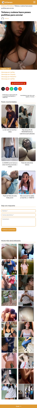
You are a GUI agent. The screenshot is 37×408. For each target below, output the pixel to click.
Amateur (11, 6)
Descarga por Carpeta (8, 74)
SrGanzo (4, 6)
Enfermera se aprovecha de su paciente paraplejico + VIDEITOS (9, 96)
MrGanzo (7, 18)
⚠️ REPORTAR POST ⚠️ (18, 83)
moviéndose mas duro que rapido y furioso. (27, 96)
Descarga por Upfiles (8, 72)
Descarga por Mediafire (8, 76)
